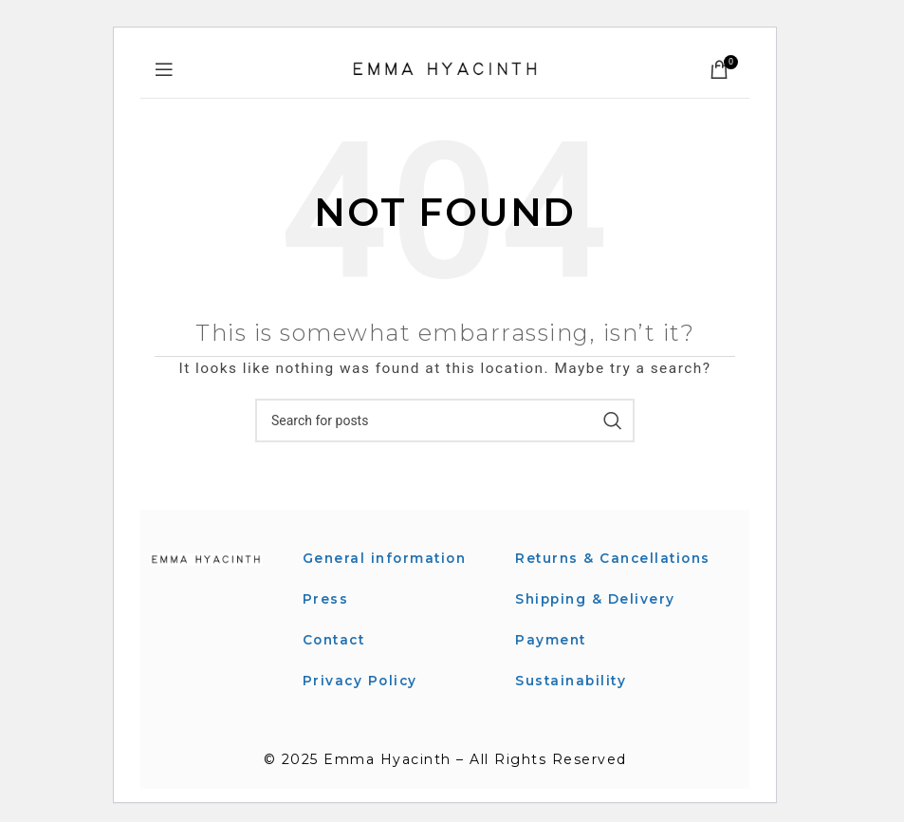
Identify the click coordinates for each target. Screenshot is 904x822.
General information (387, 558)
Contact (336, 638)
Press (326, 598)
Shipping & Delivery (597, 619)
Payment (551, 659)
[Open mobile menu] (165, 69)
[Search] (445, 420)
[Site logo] (445, 68)
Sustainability (572, 700)
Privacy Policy (361, 678)
